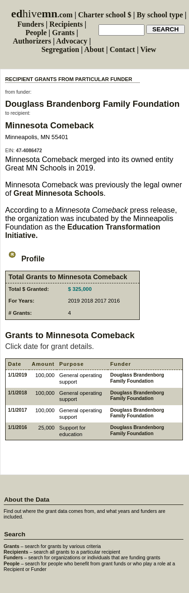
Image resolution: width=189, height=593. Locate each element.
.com (42, 15)
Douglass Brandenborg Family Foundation (92, 104)
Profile (25, 259)
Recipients (66, 24)
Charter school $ (104, 15)
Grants (63, 33)
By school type (159, 15)
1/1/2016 (17, 427)
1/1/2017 (17, 410)
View (148, 49)
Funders (30, 24)
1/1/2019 (17, 375)
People (35, 33)
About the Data (27, 499)
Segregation (60, 49)
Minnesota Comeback (49, 125)
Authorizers (32, 41)
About (94, 49)
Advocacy (72, 41)
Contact (122, 49)
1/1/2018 (17, 392)
